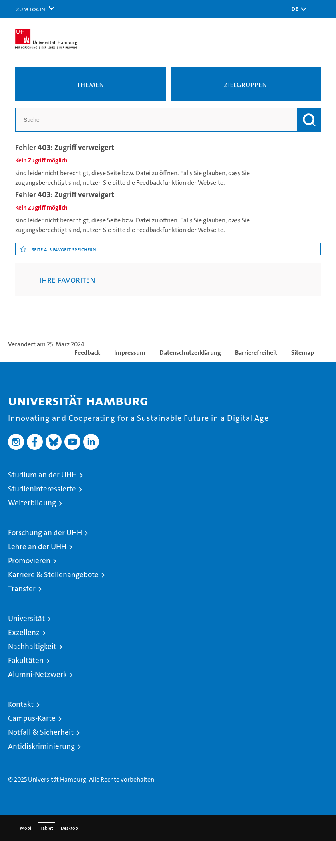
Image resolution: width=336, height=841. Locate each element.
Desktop (69, 828)
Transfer (22, 589)
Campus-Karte (32, 718)
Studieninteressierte (42, 489)
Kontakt (21, 704)
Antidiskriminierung (41, 746)
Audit (251, 755)
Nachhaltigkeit (32, 646)
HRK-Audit (281, 759)
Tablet (46, 828)
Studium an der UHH (42, 475)
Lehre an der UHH (37, 547)
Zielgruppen (245, 84)
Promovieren (29, 561)
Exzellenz (24, 632)
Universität (26, 618)
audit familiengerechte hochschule (226, 763)
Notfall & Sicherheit (41, 732)
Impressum (129, 352)
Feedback (87, 352)
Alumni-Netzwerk (37, 674)
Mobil (26, 828)
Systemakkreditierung (316, 755)
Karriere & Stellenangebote (53, 575)
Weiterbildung (32, 503)
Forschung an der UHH (45, 533)
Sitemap (302, 352)
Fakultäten (26, 660)
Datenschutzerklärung (190, 352)
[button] (297, 9)
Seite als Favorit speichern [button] (64, 249)
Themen (90, 84)
